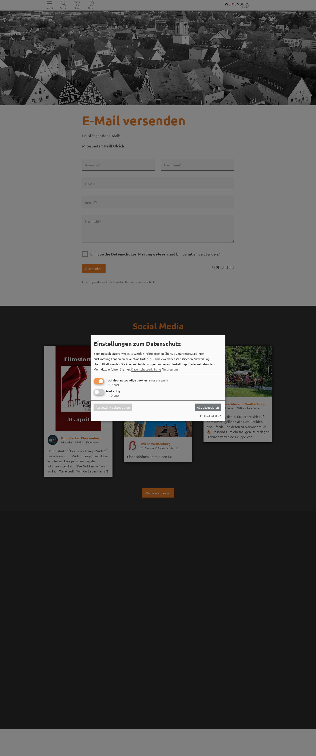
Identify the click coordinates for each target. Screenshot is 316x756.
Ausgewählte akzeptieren (113, 407)
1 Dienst (112, 385)
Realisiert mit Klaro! (210, 415)
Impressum (170, 369)
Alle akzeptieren (208, 407)
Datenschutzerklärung (146, 369)
